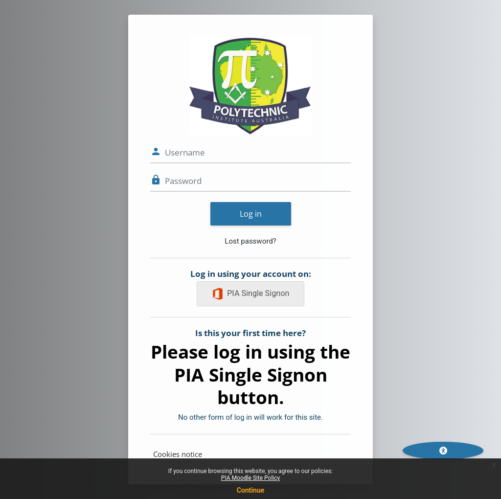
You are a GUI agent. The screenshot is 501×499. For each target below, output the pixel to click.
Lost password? (250, 241)
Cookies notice (177, 454)
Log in (251, 213)
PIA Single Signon (251, 293)
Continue (251, 490)
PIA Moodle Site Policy (250, 478)
